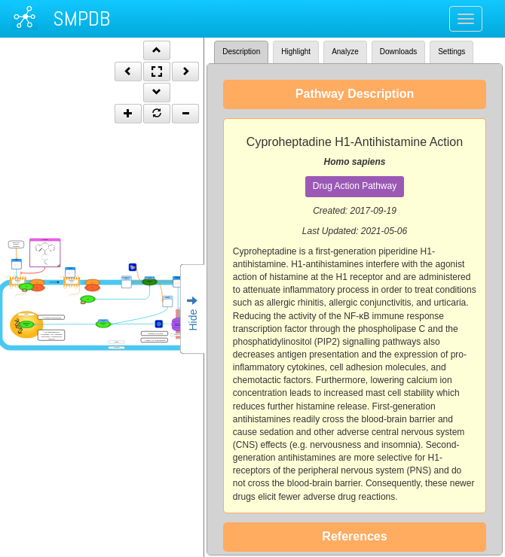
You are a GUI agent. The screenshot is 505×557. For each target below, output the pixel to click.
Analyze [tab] (345, 51)
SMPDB (81, 18)
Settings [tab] (451, 51)
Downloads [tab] (398, 51)
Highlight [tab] (296, 51)
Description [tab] (241, 51)
